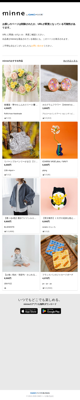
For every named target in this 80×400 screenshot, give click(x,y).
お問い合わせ (37, 46)
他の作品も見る (70, 61)
